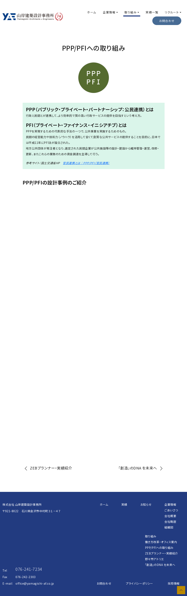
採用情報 (174, 583)
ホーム (91, 12)
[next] (141, 467)
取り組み (130, 12)
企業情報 (109, 12)
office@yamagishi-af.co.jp (34, 583)
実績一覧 (152, 12)
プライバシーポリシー (139, 583)
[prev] (47, 467)
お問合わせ (104, 583)
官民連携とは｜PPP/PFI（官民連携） (86, 163)
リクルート (172, 12)
